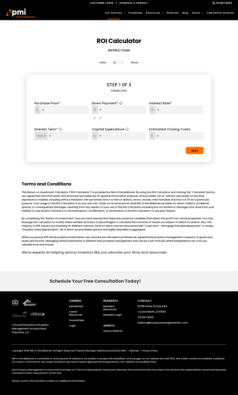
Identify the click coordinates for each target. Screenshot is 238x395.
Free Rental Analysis (220, 13)
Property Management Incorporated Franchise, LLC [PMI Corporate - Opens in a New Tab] (30, 328)
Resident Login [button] (112, 315)
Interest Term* (48, 129)
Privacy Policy (150, 350)
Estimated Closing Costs (169, 129)
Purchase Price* (47, 103)
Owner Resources (75, 313)
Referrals (173, 13)
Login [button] (72, 325)
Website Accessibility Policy (141, 361)
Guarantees (76, 320)
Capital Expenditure (110, 129)
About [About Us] (196, 13)
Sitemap (134, 350)
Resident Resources (109, 308)
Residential (76, 306)
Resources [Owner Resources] (153, 13)
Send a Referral (112, 331)
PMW (123, 350)
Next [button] (194, 151)
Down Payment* (107, 103)
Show (134, 62)
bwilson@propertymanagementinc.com (163, 322)
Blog (185, 13)
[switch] (118, 62)
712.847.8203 (224, 3)
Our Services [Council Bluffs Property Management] (113, 13)
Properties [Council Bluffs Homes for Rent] (135, 13)
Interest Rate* (160, 103)
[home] (20, 13)
